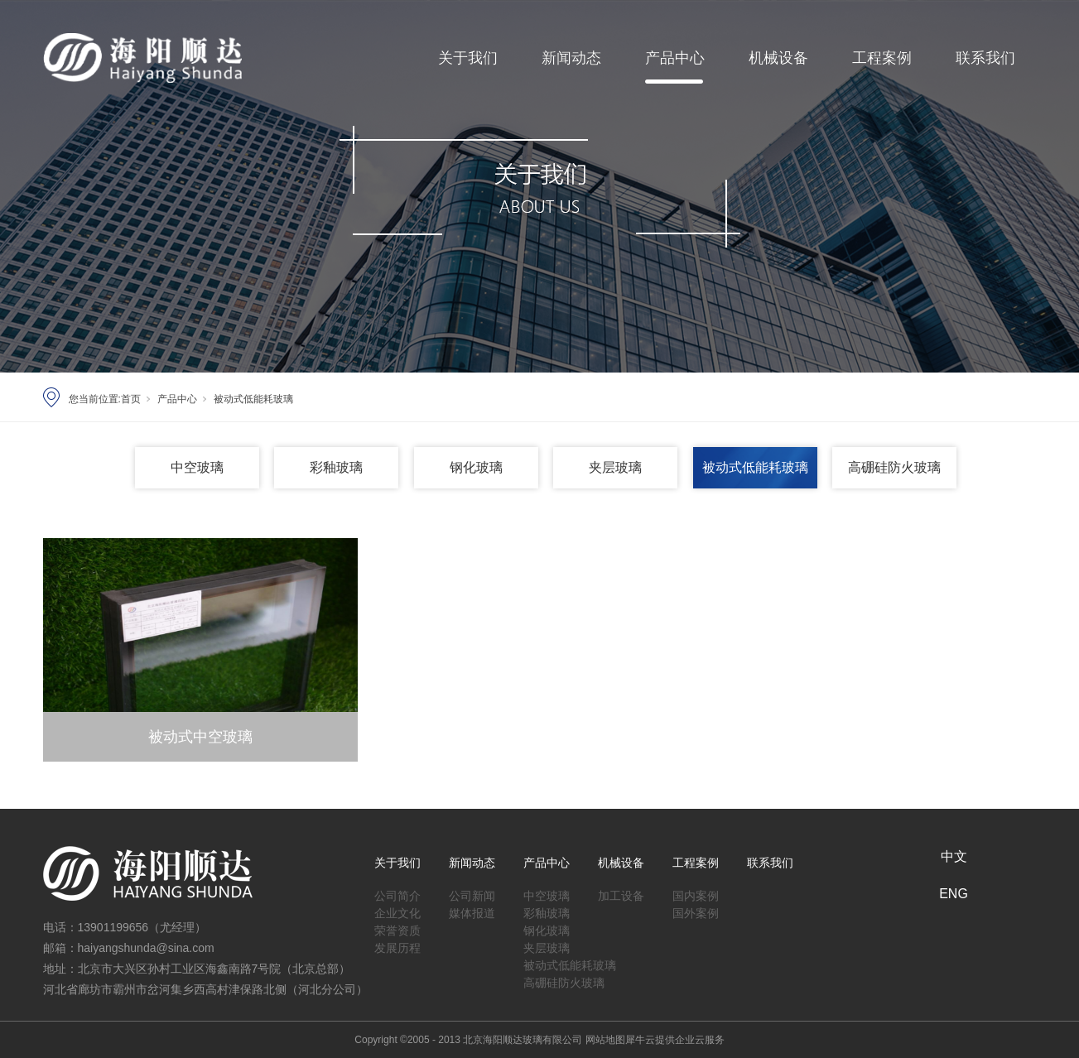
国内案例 (695, 893)
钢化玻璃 (476, 467)
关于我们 (468, 58)
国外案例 (695, 910)
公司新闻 (472, 893)
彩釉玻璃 (336, 467)
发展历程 (397, 945)
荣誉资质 (397, 927)
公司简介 (397, 893)
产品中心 (675, 58)
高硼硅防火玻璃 (894, 467)
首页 (131, 399)
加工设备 (621, 893)
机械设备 (778, 58)
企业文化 (397, 910)
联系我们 (985, 58)
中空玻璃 (197, 467)
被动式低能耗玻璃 (253, 399)
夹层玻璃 (615, 467)
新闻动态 (571, 58)
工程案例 (882, 58)
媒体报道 (472, 910)
